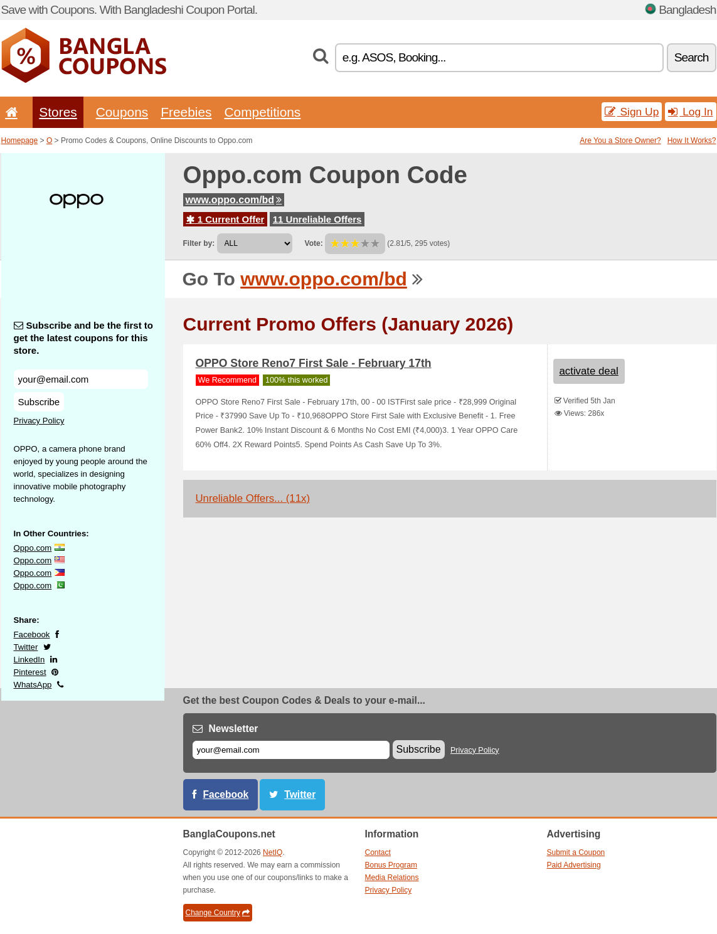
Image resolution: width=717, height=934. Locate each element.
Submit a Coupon (576, 852)
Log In (690, 111)
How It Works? (691, 140)
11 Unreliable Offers (317, 219)
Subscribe (39, 401)
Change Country (218, 912)
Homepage (19, 140)
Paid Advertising (574, 865)
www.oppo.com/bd (234, 199)
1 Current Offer (225, 219)
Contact (378, 852)
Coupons (122, 112)
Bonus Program (391, 865)
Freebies (186, 112)
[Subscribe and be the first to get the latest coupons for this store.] (81, 379)
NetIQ (272, 852)
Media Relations (392, 877)
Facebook (32, 634)
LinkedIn (29, 659)
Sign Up (632, 111)
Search (691, 57)
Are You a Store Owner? (620, 140)
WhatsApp (33, 684)
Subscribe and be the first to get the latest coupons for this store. (84, 338)
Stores (58, 112)
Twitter (26, 647)
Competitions (262, 112)
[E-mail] (291, 750)
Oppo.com (33, 548)
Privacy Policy (39, 420)
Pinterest (30, 672)
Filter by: (199, 243)
